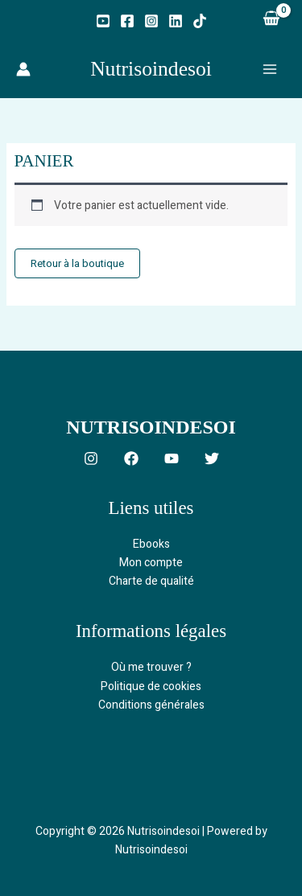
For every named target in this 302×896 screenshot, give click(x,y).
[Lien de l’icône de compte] (23, 69)
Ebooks (151, 544)
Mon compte (151, 562)
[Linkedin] (175, 21)
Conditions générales (151, 705)
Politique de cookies (151, 686)
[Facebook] (127, 21)
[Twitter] (212, 458)
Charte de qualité (151, 581)
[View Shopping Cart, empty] (271, 20)
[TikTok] (199, 21)
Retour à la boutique (77, 263)
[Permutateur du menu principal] (270, 69)
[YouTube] (103, 21)
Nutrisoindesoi (151, 68)
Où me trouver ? (151, 667)
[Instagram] (151, 21)
